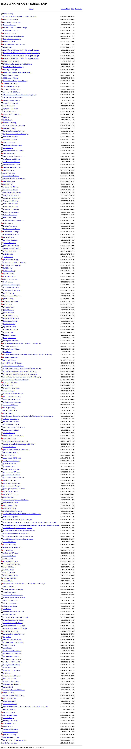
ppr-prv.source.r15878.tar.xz (11, 472)
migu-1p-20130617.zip (10, 382)
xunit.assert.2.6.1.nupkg (10, 729)
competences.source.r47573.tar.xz (13, 150)
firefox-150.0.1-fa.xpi (9, 217)
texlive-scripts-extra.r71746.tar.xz (13, 642)
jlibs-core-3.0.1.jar (8, 307)
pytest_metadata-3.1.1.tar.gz (11, 483)
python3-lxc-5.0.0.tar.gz (10, 491)
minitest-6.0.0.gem (8, 391)
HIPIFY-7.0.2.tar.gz (9, 41)
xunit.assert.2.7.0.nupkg (10, 732)
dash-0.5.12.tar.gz (8, 170)
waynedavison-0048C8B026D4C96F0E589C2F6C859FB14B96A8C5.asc (25, 706)
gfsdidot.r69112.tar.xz (9, 251)
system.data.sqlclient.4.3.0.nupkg (13, 623)
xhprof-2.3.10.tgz (8, 718)
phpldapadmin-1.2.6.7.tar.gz (11, 461)
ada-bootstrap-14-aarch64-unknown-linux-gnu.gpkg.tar (19, 95)
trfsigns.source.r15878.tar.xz (11, 684)
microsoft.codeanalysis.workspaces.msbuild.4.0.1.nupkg (20, 374)
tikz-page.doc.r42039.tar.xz (11, 665)
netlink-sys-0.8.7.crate (10, 410)
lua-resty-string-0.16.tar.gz (11, 357)
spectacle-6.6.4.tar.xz (9, 592)
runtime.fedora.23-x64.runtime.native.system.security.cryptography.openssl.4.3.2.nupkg (29, 522)
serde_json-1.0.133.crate (10, 575)
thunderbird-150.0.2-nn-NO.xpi (12, 662)
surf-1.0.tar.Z (7, 609)
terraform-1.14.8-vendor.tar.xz (12, 639)
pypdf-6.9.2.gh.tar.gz (9, 480)
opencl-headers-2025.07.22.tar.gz (13, 435)
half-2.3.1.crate (7, 268)
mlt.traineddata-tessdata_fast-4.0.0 (13, 394)
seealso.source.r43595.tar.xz (11, 564)
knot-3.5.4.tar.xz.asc (9, 324)
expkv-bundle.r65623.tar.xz (11, 198)
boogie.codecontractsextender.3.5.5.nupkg (15, 134)
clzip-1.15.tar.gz (8, 148)
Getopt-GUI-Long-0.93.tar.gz (12, 39)
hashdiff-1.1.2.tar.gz (9, 271)
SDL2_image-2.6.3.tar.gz (10, 78)
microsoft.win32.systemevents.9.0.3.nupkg (16, 380)
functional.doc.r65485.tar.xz (11, 229)
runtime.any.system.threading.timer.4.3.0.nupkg (17, 519)
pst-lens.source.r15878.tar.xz (11, 475)
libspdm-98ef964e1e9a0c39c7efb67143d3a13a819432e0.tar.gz (22, 343)
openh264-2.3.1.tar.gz (9, 438)
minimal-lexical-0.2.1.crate (11, 388)
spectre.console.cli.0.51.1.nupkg (12, 595)
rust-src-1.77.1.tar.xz (9, 542)
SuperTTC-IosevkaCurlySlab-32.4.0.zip (15, 81)
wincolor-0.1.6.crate (9, 709)
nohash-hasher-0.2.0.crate (11, 424)
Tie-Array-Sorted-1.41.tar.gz (11, 89)
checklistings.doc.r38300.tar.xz (12, 145)
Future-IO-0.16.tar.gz (9, 33)
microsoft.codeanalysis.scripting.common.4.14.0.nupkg (19, 371)
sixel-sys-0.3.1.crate (9, 586)
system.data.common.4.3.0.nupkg (13, 620)
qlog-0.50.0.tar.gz (8, 497)
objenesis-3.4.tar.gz (9, 433)
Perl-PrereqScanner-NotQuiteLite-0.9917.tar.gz (17, 72)
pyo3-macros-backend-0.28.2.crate (13, 477)
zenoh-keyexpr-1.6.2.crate (11, 737)
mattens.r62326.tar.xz (9, 360)
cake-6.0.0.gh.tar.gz (9, 142)
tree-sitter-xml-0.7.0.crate (11, 681)
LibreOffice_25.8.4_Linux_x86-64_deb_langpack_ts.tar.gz (20, 58)
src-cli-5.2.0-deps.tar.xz (10, 600)
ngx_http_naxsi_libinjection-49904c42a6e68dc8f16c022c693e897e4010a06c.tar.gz (28, 416)
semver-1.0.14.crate (9, 567)
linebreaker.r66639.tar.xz (10, 346)
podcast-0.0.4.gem (8, 466)
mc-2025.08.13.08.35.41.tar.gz (12, 363)
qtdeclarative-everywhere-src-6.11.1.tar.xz (15, 500)
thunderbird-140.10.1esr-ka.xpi (12, 653)
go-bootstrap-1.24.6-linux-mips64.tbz (14, 262)
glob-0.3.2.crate (8, 257)
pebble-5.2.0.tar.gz (8, 455)
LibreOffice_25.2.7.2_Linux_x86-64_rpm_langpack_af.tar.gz (21, 53)
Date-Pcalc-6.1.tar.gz (9, 25)
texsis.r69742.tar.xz (9, 645)
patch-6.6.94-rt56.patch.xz (11, 452)
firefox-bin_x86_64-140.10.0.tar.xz (13, 220)
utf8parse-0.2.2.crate (9, 701)
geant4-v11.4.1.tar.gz (9, 243)
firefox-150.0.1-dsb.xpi (10, 215)
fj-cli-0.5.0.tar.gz (8, 223)
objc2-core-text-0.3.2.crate (11, 430)
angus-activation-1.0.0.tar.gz (11, 100)
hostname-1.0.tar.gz (9, 276)
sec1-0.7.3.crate (8, 558)
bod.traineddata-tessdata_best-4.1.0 (13, 131)
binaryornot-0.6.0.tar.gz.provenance (14, 125)
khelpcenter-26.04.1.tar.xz (11, 318)
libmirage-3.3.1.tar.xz (9, 338)
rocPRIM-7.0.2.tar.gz (9, 508)
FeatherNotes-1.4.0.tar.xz (10, 30)
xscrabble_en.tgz (8, 726)
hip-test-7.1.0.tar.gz (9, 273)
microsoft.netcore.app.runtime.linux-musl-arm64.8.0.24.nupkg (22, 377)
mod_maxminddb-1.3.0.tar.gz (12, 396)
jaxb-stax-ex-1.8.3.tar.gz (10, 301)
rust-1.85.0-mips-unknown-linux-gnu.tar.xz (16, 533)
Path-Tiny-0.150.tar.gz (10, 69)
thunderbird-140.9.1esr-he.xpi (12, 651)
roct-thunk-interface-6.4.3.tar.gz (12, 511)
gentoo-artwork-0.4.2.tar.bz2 (11, 248)
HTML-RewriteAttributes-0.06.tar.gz (14, 44)
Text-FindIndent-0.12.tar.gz (11, 86)
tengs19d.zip (7, 637)
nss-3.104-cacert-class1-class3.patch (14, 427)
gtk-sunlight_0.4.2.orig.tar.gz (12, 265)
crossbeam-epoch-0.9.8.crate (11, 159)
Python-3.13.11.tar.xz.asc (10, 75)
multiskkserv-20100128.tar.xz (12, 402)
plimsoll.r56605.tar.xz (9, 463)
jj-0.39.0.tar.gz (7, 304)
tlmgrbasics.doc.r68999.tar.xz (12, 676)
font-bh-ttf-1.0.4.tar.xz (10, 226)
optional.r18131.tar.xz (9, 447)
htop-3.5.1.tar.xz (8, 282)
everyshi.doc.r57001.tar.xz (11, 195)
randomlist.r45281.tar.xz (10, 502)
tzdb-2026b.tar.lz (8, 687)
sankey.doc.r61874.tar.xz (10, 553)
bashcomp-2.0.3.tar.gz (9, 122)
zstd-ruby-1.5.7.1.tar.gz (10, 743)
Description (78, 9)
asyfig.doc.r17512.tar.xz (10, 109)
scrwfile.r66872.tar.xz (9, 556)
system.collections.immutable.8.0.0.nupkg (15, 617)
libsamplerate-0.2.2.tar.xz (10, 340)
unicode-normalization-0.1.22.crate (13, 695)
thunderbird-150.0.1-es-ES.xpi (12, 659)
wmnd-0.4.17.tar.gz (9, 712)
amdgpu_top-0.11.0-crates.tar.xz (12, 97)
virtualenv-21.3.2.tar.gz (10, 704)
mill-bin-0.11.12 (8, 385)
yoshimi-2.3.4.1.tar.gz (9, 734)
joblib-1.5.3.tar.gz (8, 310)
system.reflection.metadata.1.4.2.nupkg (15, 628)
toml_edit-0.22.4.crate (10, 679)
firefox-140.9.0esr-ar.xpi (10, 204)
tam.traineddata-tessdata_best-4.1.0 (13, 634)
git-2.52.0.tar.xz (8, 254)
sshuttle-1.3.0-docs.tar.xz (10, 603)
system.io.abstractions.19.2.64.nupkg (14, 625)
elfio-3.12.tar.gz (8, 184)
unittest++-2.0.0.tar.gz (10, 698)
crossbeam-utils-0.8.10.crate (11, 162)
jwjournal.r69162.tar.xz (10, 315)
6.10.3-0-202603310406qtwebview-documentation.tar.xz (20, 16)
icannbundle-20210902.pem (11, 285)
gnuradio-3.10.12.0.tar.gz (10, 259)
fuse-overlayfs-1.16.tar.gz (11, 231)
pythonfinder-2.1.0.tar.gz (10, 494)
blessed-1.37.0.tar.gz (9, 128)
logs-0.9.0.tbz (7, 352)
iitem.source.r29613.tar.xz (11, 287)
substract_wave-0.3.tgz (10, 606)
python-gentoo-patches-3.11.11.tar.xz (14, 489)
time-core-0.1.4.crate (9, 667)
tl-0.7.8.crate (7, 673)
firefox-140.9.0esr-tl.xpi (10, 206)
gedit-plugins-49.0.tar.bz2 (11, 245)
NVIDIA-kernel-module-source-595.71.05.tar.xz (17, 64)
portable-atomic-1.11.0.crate (11, 469)
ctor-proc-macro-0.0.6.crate (11, 164)
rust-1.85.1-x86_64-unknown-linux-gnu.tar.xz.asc (18, 536)
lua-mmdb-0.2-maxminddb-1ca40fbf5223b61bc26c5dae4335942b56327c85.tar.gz (27, 354)
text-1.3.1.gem (7, 648)
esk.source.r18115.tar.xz (10, 190)
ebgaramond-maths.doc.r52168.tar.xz (14, 178)
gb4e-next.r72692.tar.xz (10, 240)
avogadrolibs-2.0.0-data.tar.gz (12, 114)
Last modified (65, 9)
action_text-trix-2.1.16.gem (11, 92)
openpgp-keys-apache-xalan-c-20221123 (15, 441)
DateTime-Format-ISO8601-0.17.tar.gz (15, 27)
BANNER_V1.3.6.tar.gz (10, 19)
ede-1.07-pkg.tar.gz (9, 181)
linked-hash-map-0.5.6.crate (11, 349)
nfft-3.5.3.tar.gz (7, 413)
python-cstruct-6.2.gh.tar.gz (11, 486)
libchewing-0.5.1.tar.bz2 (10, 329)
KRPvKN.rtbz (7, 47)
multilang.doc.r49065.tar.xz (11, 399)
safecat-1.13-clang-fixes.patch (12, 547)
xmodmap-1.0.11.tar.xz (10, 720)
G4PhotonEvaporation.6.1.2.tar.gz (13, 36)
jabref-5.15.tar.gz (8, 299)
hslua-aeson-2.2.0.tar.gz (10, 279)
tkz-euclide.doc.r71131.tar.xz (12, 670)
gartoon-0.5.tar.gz (8, 237)
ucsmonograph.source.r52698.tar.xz (14, 690)
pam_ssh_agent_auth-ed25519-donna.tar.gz (16, 449)
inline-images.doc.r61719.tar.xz (12, 290)
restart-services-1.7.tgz (10, 505)
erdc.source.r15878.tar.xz (10, 187)
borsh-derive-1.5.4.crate (10, 136)
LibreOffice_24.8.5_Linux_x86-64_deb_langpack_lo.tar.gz (21, 50)
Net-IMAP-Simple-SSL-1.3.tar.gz (13, 67)
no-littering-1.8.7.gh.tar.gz (11, 419)
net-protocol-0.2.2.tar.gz (10, 405)
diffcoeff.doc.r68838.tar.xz (11, 176)
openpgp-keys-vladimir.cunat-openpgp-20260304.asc (19, 444)
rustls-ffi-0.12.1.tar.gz (9, 544)
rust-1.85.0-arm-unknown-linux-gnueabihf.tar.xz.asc (18, 530)
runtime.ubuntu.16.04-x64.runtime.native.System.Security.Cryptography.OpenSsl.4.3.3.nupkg (31, 525)
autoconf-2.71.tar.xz (9, 111)
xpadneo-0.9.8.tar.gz (9, 723)
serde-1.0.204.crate (9, 572)
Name (31, 9)
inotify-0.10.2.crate (9, 293)
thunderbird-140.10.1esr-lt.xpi (12, 656)
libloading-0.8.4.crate (9, 335)
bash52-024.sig (7, 120)
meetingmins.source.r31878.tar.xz (13, 366)
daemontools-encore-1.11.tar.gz (12, 167)
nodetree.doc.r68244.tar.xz (11, 421)
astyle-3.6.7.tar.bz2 (9, 106)
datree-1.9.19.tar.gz (9, 173)
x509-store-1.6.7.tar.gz (10, 715)
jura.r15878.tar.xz (8, 312)
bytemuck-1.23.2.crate (10, 139)
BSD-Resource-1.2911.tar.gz (11, 22)
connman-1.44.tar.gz (9, 153)
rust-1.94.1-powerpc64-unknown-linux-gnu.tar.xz (18, 539)
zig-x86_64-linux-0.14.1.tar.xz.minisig (14, 740)
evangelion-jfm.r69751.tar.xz (12, 192)
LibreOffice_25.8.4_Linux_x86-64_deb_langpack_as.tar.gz (21, 55)
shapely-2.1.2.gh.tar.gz (10, 578)
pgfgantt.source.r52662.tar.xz (12, 458)
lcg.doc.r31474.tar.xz (9, 326)
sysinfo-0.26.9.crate (9, 614)
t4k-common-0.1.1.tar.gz (10, 631)
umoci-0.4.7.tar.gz (8, 692)
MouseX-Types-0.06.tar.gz (11, 61)
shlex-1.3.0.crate (8, 581)
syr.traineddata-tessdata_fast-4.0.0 (13, 611)
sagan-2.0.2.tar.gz (8, 550)
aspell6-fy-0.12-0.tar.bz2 (10, 103)
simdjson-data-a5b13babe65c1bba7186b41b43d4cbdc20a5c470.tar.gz (24, 584)
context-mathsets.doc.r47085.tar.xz (13, 156)
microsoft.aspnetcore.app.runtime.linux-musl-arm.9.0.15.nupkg (22, 368)
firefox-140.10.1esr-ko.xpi (11, 209)
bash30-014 (6, 117)
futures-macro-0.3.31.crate (11, 234)
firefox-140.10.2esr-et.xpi (11, 212)
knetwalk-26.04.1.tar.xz (10, 321)
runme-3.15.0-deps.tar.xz (10, 516)
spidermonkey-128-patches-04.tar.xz (14, 597)
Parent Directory (8, 14)
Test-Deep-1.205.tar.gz (10, 83)
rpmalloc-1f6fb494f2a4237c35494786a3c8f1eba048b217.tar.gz (22, 514)
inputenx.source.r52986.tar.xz (12, 296)
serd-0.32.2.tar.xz (8, 570)
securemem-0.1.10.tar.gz (10, 561)
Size (72, 9)
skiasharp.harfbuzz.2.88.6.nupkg (13, 589)
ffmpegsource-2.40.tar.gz (10, 201)
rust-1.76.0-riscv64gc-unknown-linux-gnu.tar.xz (17, 528)
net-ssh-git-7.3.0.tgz (9, 407)
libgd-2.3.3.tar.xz (8, 332)
